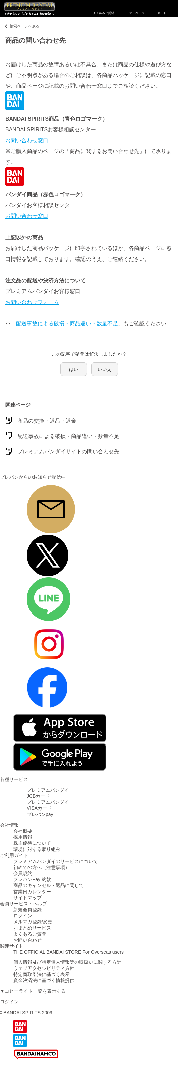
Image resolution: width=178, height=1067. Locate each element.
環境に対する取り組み (36, 849)
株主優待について (32, 843)
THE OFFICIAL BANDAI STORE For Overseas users (68, 952)
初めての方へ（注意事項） (41, 867)
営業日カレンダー (32, 891)
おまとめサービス (32, 928)
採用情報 (22, 837)
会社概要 (22, 831)
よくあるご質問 (103, 8)
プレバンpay (40, 814)
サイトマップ (27, 897)
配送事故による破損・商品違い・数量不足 (67, 323)
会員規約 (22, 873)
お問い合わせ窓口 (26, 140)
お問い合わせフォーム (32, 302)
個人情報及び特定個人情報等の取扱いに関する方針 (67, 962)
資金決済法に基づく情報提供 (43, 980)
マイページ (136, 8)
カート (161, 8)
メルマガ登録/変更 (32, 921)
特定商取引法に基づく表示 (41, 974)
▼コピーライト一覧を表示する (33, 991)
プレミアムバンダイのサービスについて (55, 861)
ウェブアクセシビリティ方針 (43, 968)
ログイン (22, 915)
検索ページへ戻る (24, 26)
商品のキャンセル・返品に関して (48, 885)
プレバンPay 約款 (32, 879)
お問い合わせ (27, 940)
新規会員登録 (27, 909)
